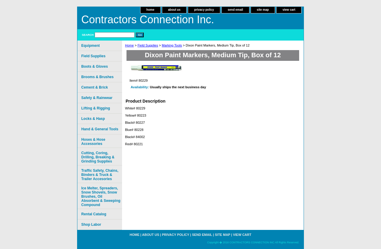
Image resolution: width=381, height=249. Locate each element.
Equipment (90, 46)
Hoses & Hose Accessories (93, 141)
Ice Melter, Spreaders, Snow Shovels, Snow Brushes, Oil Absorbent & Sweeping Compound (100, 196)
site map (263, 9)
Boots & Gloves (94, 66)
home (150, 9)
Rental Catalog (93, 214)
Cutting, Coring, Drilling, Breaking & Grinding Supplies (97, 157)
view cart (288, 9)
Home (129, 45)
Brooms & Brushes (97, 77)
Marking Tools (172, 45)
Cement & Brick (94, 87)
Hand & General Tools (99, 129)
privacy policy (204, 9)
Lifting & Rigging (95, 108)
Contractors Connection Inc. (147, 19)
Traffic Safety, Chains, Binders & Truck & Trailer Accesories (99, 174)
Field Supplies (148, 45)
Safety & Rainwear (97, 98)
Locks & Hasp (93, 119)
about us (174, 9)
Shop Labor (91, 224)
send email (235, 9)
